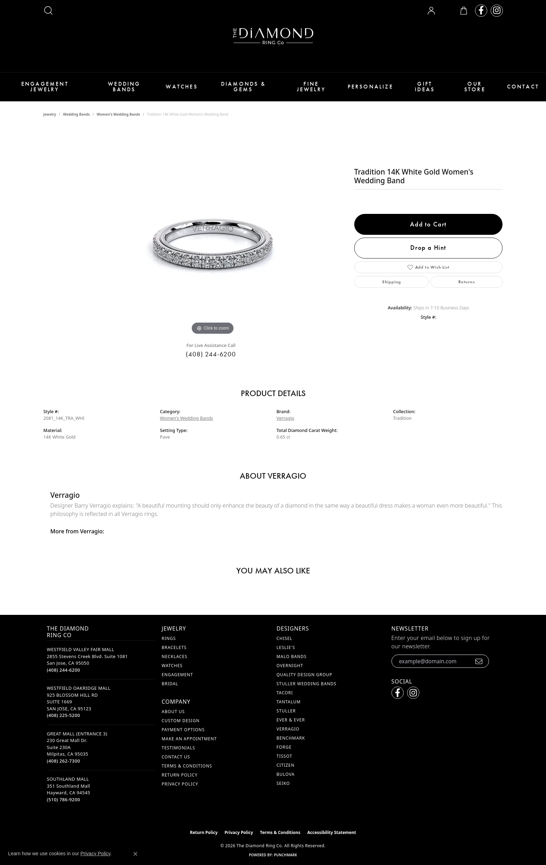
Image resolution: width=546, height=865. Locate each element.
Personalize (370, 86)
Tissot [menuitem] (284, 756)
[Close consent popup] (135, 854)
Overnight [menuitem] (290, 666)
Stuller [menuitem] (286, 711)
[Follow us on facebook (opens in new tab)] (481, 11)
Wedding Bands (124, 86)
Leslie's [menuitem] (286, 647)
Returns (466, 282)
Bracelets (174, 647)
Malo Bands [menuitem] (292, 656)
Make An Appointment (189, 739)
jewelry (49, 114)
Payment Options (183, 730)
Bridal (170, 684)
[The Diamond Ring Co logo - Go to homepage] (273, 36)
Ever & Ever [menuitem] (291, 720)
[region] (212, 232)
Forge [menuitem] (284, 747)
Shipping (391, 282)
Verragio (285, 418)
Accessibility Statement (331, 832)
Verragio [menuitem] (288, 729)
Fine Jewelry (311, 86)
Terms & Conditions (187, 766)
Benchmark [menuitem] (291, 738)
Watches (181, 86)
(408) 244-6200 (211, 354)
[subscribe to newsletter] (479, 661)
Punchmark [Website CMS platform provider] (285, 854)
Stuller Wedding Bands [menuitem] (307, 684)
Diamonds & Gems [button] (243, 86)
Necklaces (175, 656)
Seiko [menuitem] (283, 783)
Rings (169, 638)
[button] (48, 10)
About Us (173, 712)
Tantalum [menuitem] (289, 702)
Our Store (474, 86)
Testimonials (178, 748)
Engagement (177, 675)
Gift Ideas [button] (425, 86)
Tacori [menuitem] (285, 693)
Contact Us (176, 757)
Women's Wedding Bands (118, 114)
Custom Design (181, 721)
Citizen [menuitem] (286, 765)
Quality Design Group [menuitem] (305, 675)
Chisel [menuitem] (285, 638)
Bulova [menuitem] (286, 774)
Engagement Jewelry (45, 86)
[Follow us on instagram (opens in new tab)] (497, 11)
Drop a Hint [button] (428, 247)
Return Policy (180, 775)
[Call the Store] (63, 670)
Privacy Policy (180, 784)
